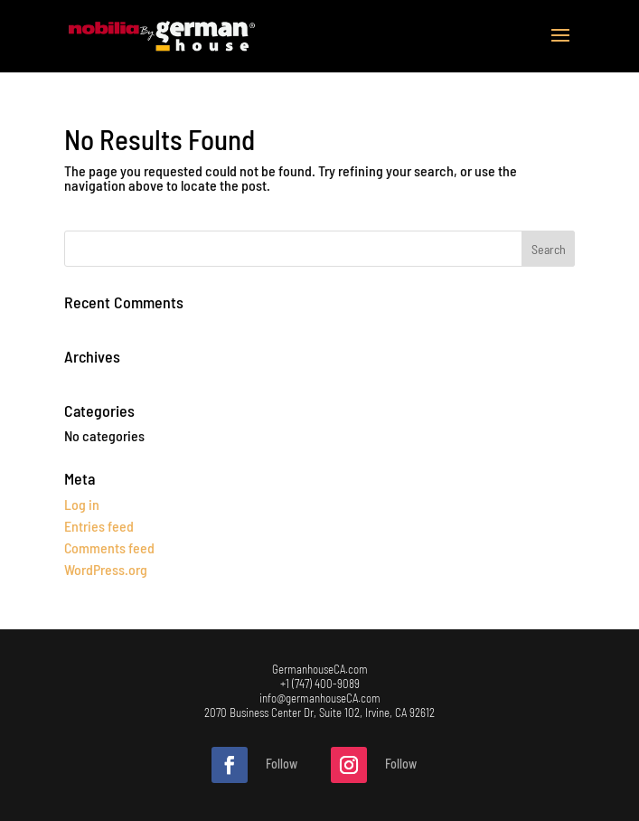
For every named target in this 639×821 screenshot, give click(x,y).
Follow (281, 763)
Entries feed (99, 525)
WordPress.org (105, 569)
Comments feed (109, 547)
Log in (81, 504)
